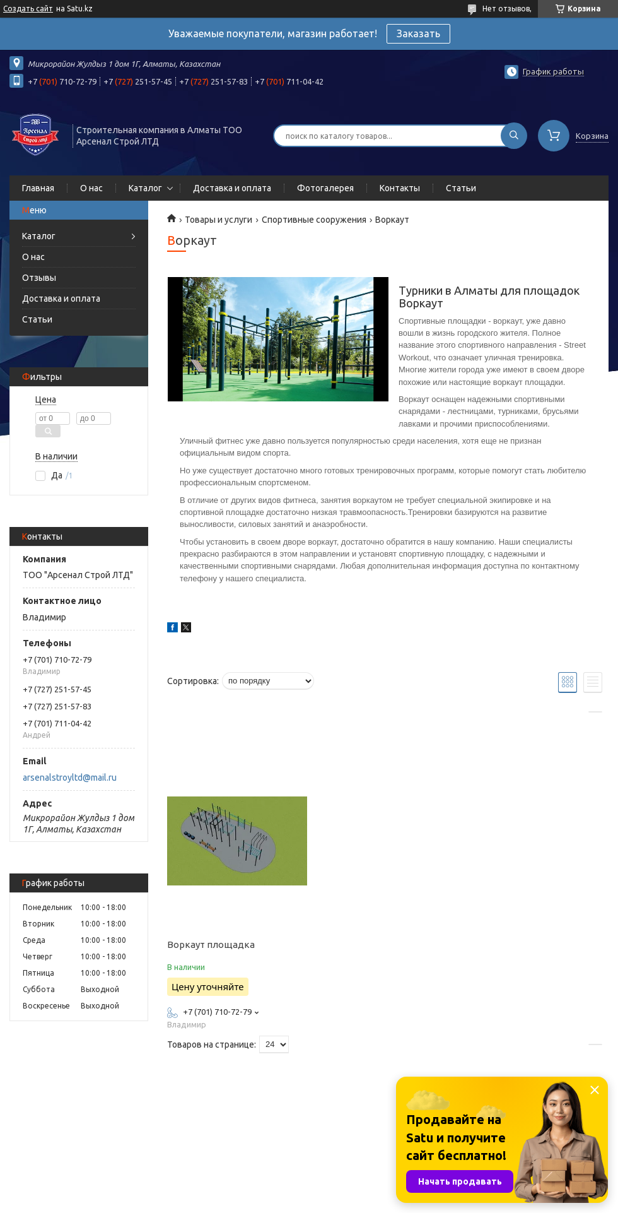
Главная (38, 188)
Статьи (461, 188)
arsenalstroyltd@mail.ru (70, 777)
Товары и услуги (218, 220)
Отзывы (39, 278)
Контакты (400, 188)
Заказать (418, 33)
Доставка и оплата (232, 188)
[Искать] (514, 135)
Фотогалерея (325, 188)
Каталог (145, 188)
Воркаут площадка (211, 944)
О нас (91, 188)
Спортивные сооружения (314, 220)
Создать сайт (28, 8)
